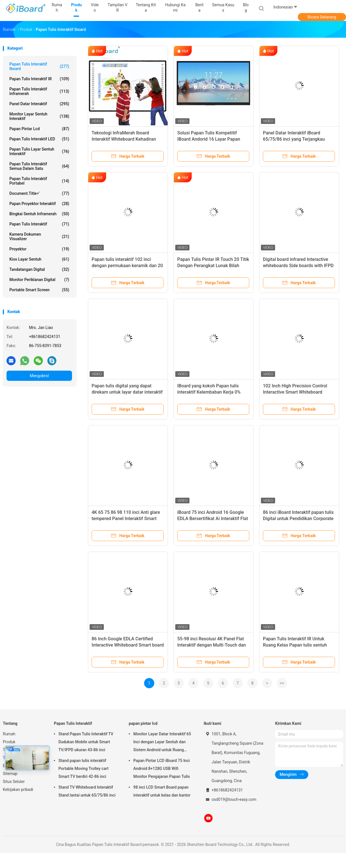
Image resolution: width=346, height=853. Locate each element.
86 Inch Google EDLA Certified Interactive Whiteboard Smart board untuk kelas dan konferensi (128, 645)
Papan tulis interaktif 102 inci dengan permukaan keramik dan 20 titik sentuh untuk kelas (127, 266)
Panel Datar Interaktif (39, 104)
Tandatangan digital (39, 269)
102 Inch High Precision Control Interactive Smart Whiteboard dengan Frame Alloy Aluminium (295, 392)
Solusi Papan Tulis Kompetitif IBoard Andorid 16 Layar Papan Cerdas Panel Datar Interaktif (208, 139)
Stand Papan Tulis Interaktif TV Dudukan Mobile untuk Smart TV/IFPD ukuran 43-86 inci (85, 742)
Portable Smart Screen (39, 290)
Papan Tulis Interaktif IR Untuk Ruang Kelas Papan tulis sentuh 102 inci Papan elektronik (295, 645)
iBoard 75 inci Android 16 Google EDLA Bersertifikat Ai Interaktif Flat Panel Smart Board (212, 518)
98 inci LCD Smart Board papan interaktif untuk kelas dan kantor (162, 791)
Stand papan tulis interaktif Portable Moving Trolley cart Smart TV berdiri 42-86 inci (83, 768)
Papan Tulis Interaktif (39, 224)
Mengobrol (39, 375)
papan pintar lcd (39, 129)
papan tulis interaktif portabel (39, 180)
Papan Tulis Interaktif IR (39, 79)
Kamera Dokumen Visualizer (39, 236)
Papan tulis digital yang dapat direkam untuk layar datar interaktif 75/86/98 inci (127, 392)
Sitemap (10, 773)
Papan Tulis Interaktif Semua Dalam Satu (39, 166)
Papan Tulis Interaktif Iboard (39, 66)
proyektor (39, 249)
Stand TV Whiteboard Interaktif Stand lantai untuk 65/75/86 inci (86, 791)
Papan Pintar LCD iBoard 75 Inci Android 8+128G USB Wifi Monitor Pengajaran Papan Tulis (161, 768)
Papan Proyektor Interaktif (39, 203)
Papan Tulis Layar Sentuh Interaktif (39, 151)
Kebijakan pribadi (18, 789)
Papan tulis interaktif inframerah (39, 91)
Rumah (9, 734)
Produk (9, 742)
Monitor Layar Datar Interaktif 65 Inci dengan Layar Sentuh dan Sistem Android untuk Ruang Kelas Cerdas (162, 743)
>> (282, 683)
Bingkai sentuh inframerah (39, 214)
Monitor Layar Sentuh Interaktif (39, 116)
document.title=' (39, 193)
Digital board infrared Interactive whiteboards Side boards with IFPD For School (298, 266)
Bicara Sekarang (322, 17)
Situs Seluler (14, 781)
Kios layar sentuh (39, 259)
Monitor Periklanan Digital (39, 279)
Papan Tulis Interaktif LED (39, 139)
